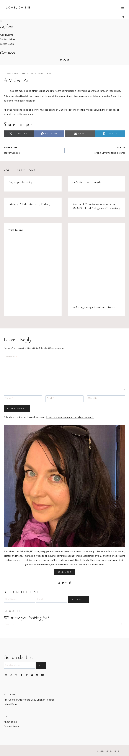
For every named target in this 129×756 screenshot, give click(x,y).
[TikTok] (26, 675)
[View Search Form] (123, 17)
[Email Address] (19, 665)
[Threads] (16, 675)
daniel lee (27, 74)
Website (92, 398)
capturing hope (33, 149)
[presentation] (97, 261)
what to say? (15, 230)
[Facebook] (21, 675)
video (48, 74)
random (39, 74)
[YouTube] (37, 675)
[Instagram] (11, 675)
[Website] (106, 398)
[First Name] (19, 599)
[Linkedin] (32, 675)
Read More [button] (65, 572)
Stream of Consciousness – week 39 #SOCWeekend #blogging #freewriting (96, 206)
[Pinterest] (6, 675)
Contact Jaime (7, 39)
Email (50, 398)
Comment (11, 356)
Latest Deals (7, 44)
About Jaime (6, 34)
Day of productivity (20, 182)
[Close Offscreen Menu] (1, 21)
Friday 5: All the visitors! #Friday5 (29, 204)
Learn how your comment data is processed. (70, 417)
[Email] (64, 398)
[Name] (23, 398)
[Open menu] (122, 7)
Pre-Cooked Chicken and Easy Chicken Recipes (29, 699)
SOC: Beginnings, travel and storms (93, 307)
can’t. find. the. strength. (86, 182)
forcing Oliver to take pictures (96, 149)
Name (9, 398)
